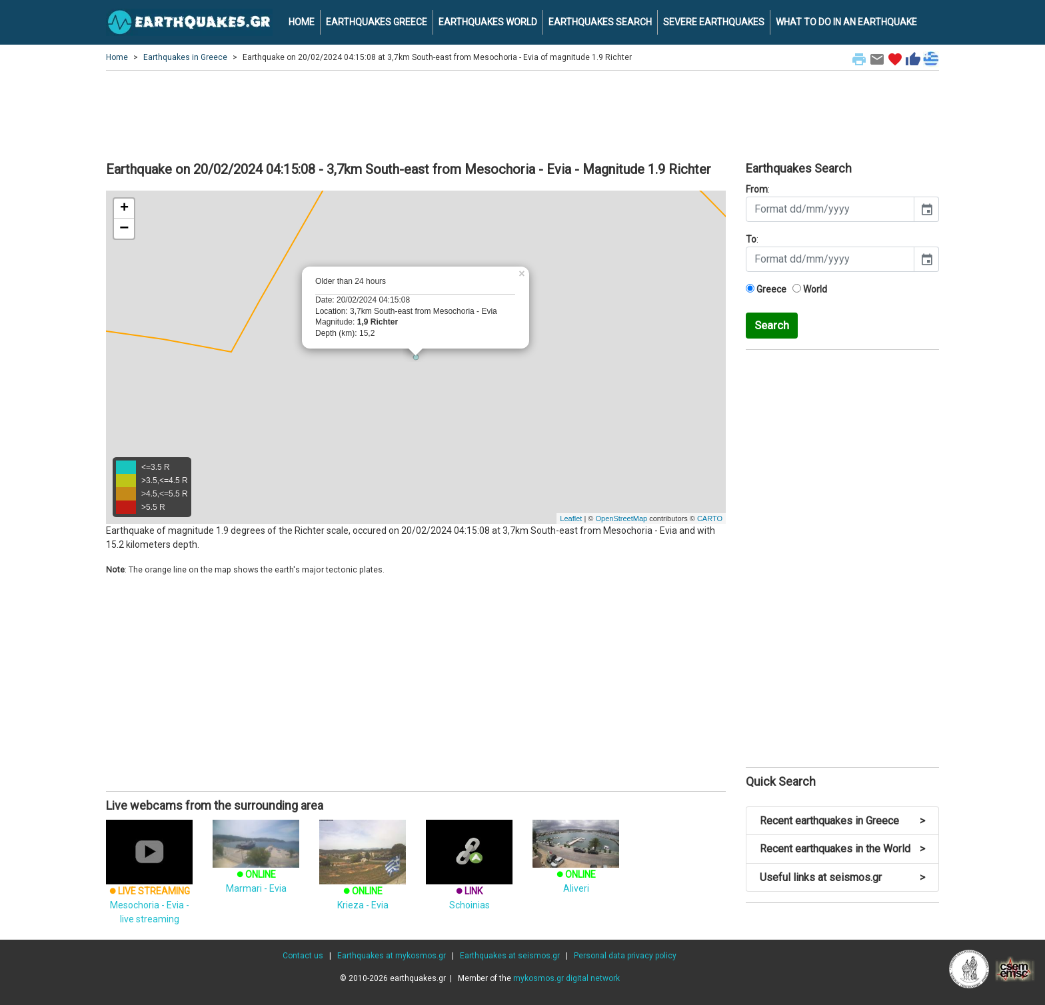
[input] (830, 209)
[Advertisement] (522, 114)
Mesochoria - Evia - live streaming (149, 885)
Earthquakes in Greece (185, 57)
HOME (302, 22)
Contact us (303, 955)
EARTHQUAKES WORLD (488, 22)
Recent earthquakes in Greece (842, 820)
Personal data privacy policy (625, 955)
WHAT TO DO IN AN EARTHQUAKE (846, 22)
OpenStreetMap (621, 518)
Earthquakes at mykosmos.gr (391, 955)
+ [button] (124, 209)
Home (117, 57)
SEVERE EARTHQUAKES (713, 22)
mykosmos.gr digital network (566, 978)
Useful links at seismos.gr (842, 877)
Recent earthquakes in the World (842, 848)
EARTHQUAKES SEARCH (600, 22)
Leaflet (571, 518)
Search (771, 325)
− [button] (124, 229)
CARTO (709, 518)
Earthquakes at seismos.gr (510, 955)
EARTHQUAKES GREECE (376, 22)
